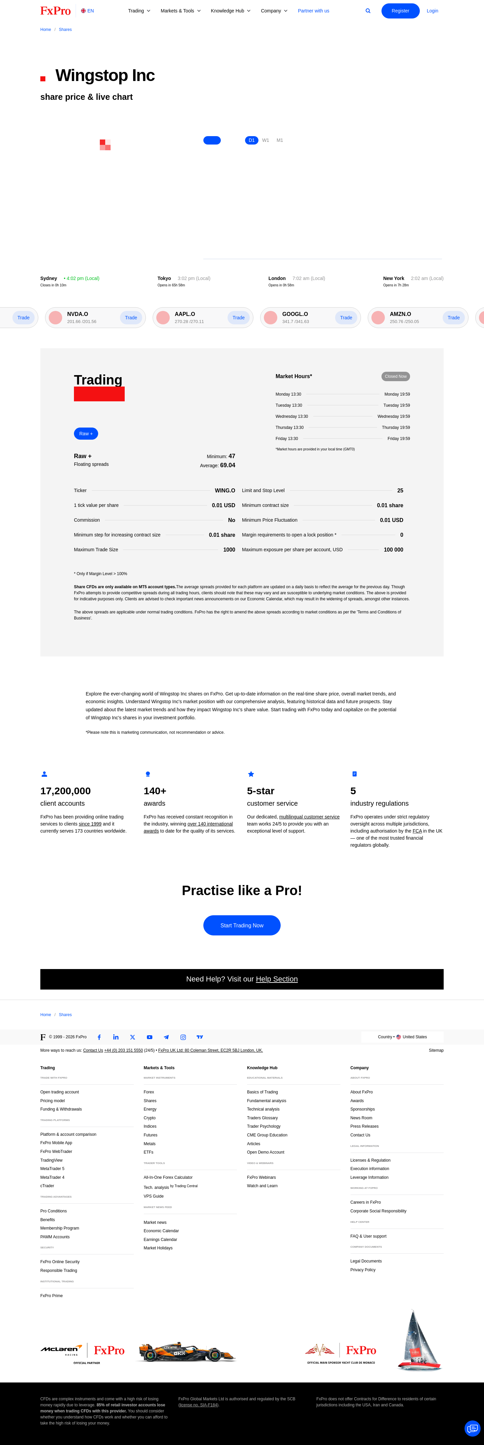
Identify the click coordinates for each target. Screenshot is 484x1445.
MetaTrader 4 (52, 1177)
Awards (357, 1100)
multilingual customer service (309, 816)
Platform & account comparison (68, 1134)
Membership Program (59, 1228)
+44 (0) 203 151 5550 (123, 1050)
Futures (151, 1135)
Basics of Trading (262, 1092)
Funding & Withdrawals (61, 1109)
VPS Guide (154, 1196)
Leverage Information (370, 1177)
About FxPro (362, 1092)
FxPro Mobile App (56, 1142)
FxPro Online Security (60, 1261)
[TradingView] (200, 1037)
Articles (253, 1143)
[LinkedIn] (116, 1037)
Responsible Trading (58, 1270)
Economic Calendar (161, 1231)
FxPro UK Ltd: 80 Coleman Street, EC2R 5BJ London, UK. (210, 1050)
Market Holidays (158, 1248)
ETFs (149, 1152)
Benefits (47, 1219)
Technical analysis (263, 1109)
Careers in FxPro (366, 1202)
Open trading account (59, 1092)
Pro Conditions (53, 1211)
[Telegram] (166, 1037)
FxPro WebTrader (56, 1151)
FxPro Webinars (261, 1177)
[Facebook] (99, 1037)
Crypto (150, 1118)
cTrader (47, 1185)
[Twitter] (132, 1037)
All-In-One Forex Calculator (168, 1177)
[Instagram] (183, 1037)
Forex (149, 1092)
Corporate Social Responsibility (379, 1211)
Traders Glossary (262, 1118)
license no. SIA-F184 (198, 1405)
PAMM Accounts (55, 1237)
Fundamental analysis (266, 1100)
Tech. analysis (171, 1187)
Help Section (277, 979)
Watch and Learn (262, 1185)
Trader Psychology (264, 1126)
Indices (150, 1126)
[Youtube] (149, 1037)
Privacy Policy (363, 1270)
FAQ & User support (369, 1236)
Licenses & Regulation (371, 1160)
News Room (361, 1118)
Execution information (370, 1168)
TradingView (51, 1160)
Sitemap (436, 1050)
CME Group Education (267, 1135)
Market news (158, 1222)
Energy (150, 1109)
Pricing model (52, 1100)
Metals (150, 1143)
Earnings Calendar (160, 1239)
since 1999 (90, 824)
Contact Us (93, 1050)
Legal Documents (366, 1261)
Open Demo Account (265, 1152)
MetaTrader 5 (52, 1168)
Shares (150, 1100)
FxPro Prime (51, 1295)
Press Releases (365, 1126)
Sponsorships (363, 1109)
